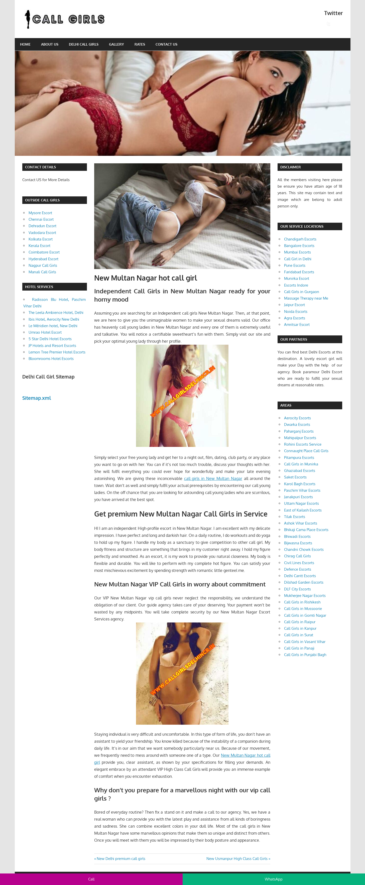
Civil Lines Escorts (299, 562)
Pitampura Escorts (299, 457)
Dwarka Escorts (297, 424)
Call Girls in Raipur (299, 621)
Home (25, 44)
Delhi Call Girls (83, 44)
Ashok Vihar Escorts (300, 523)
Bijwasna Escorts (298, 543)
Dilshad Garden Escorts (303, 582)
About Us (49, 44)
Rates (140, 44)
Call (91, 879)
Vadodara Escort (42, 232)
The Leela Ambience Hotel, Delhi (56, 312)
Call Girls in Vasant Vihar (304, 641)
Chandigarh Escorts (300, 239)
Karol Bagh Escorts (299, 483)
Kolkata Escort (41, 239)
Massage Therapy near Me (306, 298)
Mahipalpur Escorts (300, 437)
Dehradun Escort (42, 225)
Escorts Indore (296, 285)
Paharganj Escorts (299, 431)
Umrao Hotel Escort (45, 332)
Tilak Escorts (294, 516)
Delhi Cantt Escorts (300, 575)
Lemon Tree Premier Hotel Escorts (57, 352)
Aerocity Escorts (297, 418)
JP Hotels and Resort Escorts (52, 345)
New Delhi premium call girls (120, 858)
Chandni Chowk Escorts (304, 549)
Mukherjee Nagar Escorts (305, 595)
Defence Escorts (297, 569)
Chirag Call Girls (297, 556)
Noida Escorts (295, 311)
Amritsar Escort (297, 324)
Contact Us (166, 44)
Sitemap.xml (36, 398)
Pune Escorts (294, 265)
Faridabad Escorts (299, 272)
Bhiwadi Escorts (297, 536)
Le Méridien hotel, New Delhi (53, 325)
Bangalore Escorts (299, 245)
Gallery (116, 44)
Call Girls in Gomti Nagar (305, 615)
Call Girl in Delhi (297, 259)
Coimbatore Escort (44, 252)
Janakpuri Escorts (298, 496)
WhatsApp (274, 879)
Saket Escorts (295, 477)
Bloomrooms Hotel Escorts (51, 358)
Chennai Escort (41, 219)
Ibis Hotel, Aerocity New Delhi (54, 319)
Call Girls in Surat (298, 635)
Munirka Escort (296, 278)
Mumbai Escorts (297, 252)
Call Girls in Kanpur (300, 628)
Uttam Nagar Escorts (301, 503)
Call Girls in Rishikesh (302, 602)
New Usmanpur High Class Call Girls (237, 858)
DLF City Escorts (297, 589)
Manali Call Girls (42, 272)
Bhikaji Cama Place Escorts (306, 529)
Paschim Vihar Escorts (302, 490)
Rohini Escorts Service (302, 444)
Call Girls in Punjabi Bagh (305, 654)
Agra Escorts (294, 318)
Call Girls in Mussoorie (303, 608)
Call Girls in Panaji (299, 648)
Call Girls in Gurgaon (301, 291)
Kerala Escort (39, 245)
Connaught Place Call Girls (306, 450)
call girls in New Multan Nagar (213, 478)
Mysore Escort (40, 212)
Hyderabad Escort (43, 259)
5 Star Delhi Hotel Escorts (50, 338)
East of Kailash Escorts (303, 510)
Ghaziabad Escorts (299, 470)
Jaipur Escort (294, 304)
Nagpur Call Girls (43, 265)
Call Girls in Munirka (301, 464)
